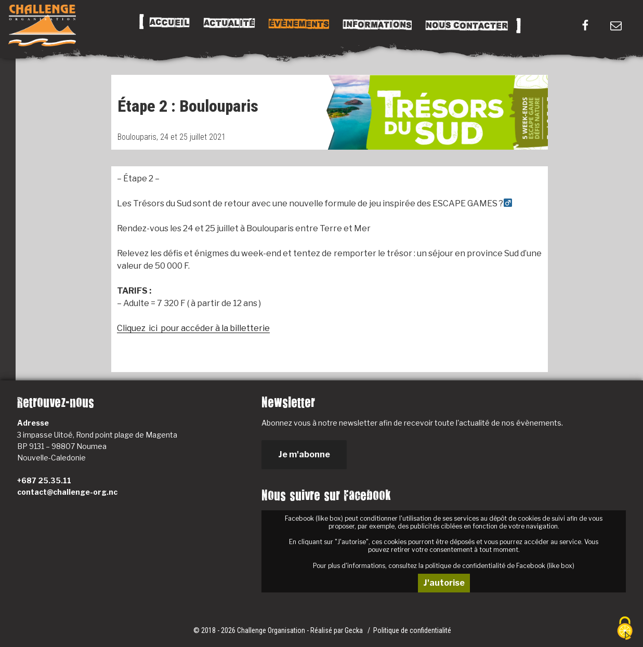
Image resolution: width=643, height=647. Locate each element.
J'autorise (444, 583)
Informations (377, 25)
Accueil (170, 23)
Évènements (299, 24)
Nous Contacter (467, 26)
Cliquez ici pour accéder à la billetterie (193, 328)
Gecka (354, 630)
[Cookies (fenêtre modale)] (625, 629)
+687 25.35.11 (44, 480)
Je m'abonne (304, 454)
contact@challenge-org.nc (67, 491)
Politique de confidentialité (412, 630)
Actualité (229, 23)
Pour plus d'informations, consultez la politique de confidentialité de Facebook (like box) (443, 566)
